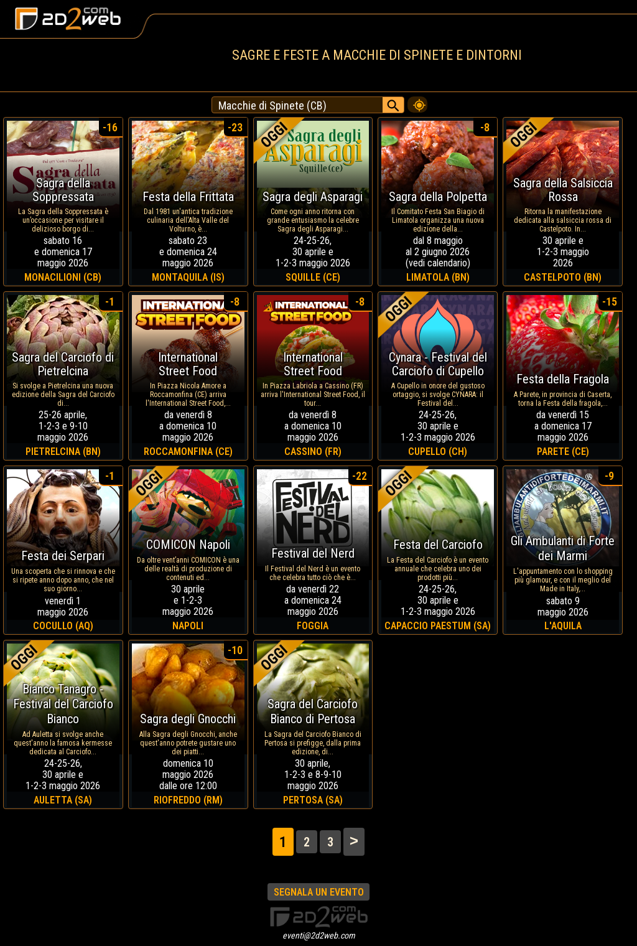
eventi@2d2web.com (318, 935)
